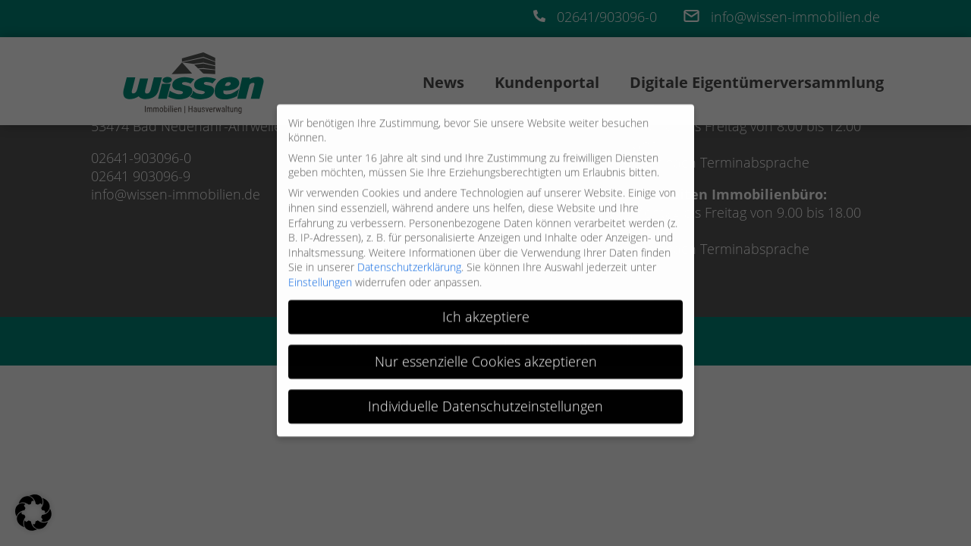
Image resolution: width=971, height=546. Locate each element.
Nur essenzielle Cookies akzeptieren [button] (486, 356)
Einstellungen (320, 276)
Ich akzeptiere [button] (485, 311)
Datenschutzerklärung (409, 262)
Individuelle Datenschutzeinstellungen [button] (485, 400)
